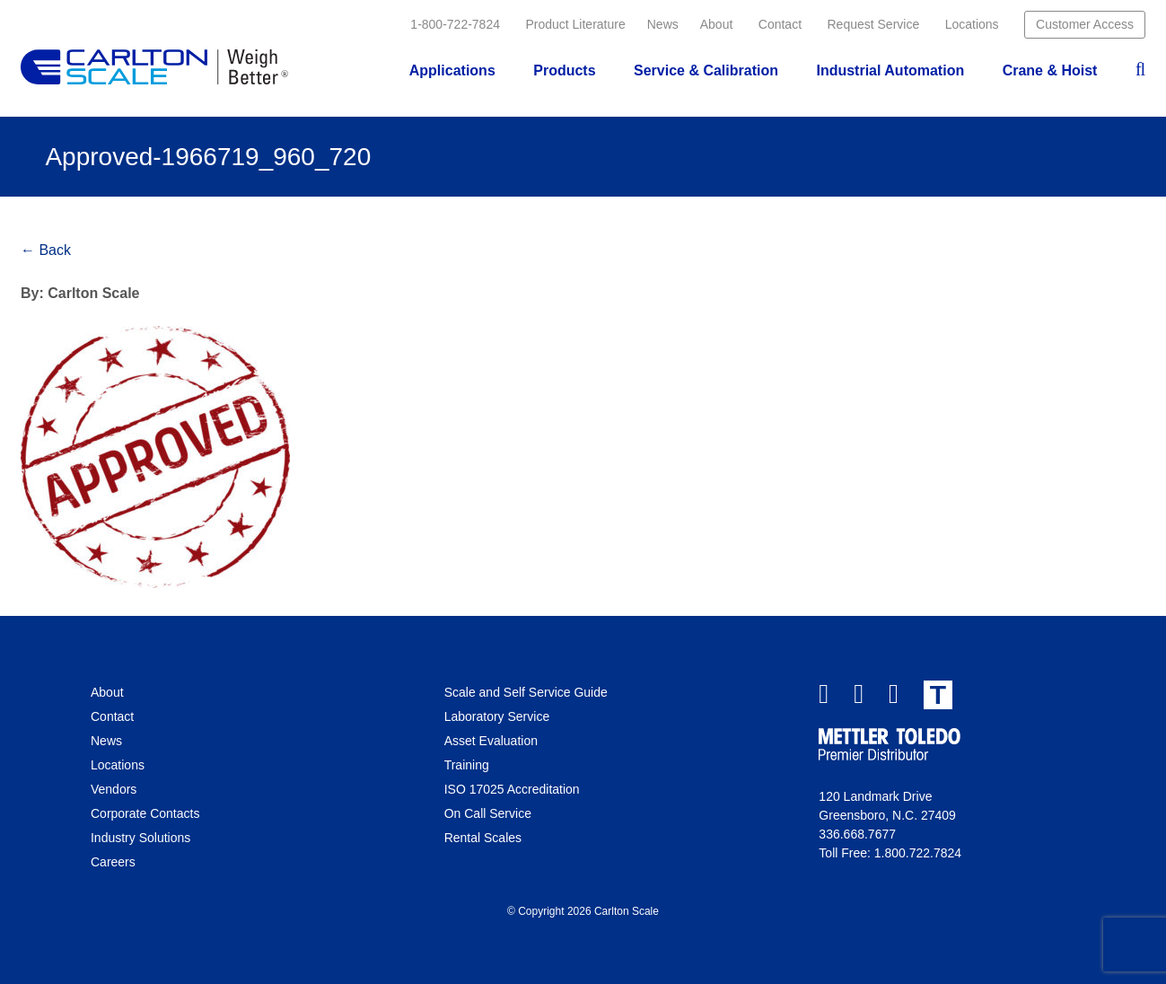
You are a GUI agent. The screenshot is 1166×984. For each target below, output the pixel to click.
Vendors (113, 789)
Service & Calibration (706, 70)
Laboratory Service (497, 716)
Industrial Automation (890, 70)
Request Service (874, 24)
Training (466, 765)
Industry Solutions (140, 837)
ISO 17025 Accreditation (512, 789)
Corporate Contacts (145, 813)
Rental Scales (483, 837)
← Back (46, 250)
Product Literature (575, 24)
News (663, 24)
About (716, 24)
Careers (113, 862)
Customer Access (1085, 24)
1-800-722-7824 (455, 24)
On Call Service (487, 813)
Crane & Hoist (1050, 70)
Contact (780, 24)
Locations (972, 24)
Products (564, 70)
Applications (452, 70)
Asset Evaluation (491, 741)
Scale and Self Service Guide (526, 692)
